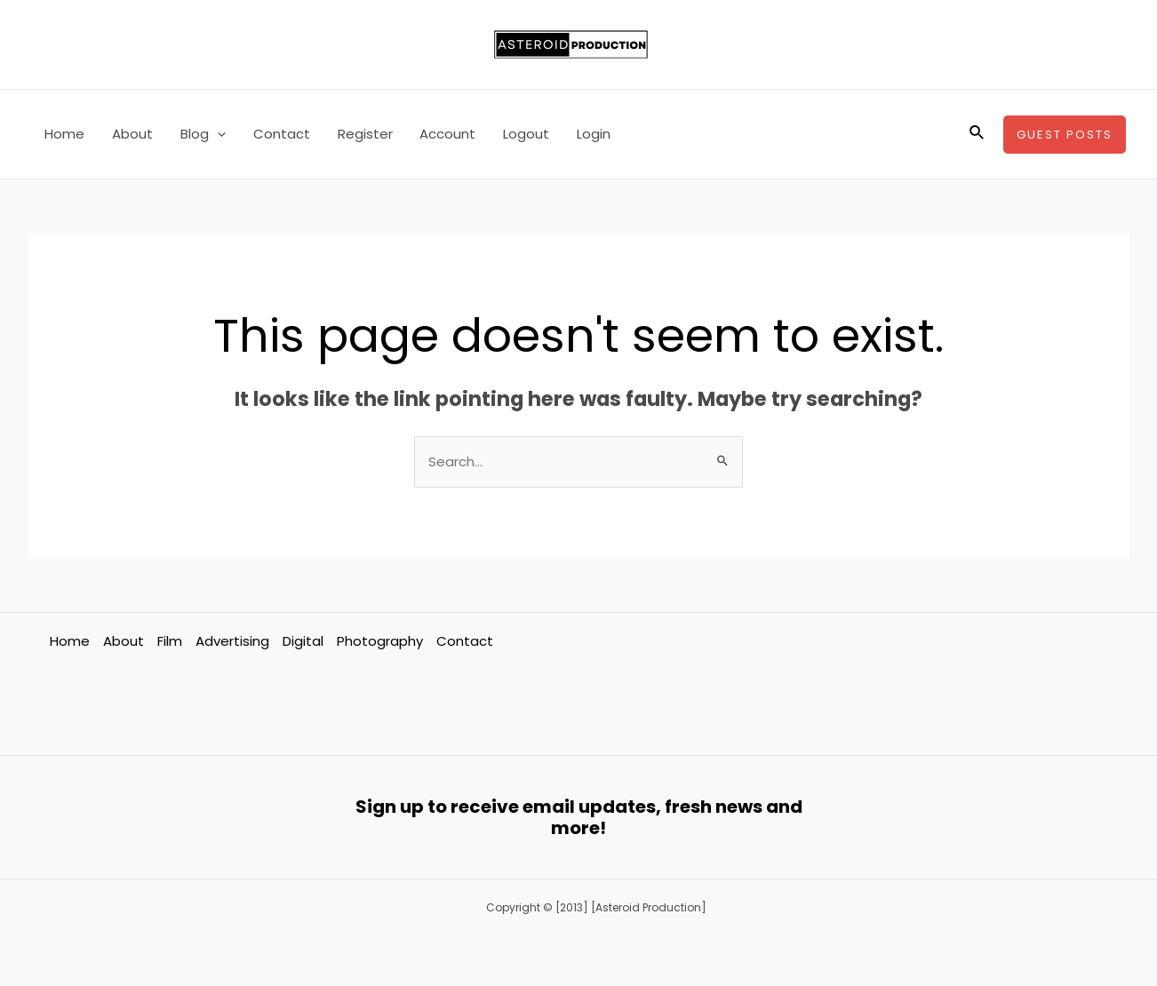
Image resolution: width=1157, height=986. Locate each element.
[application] (215, 134)
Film (169, 641)
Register (361, 133)
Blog (201, 134)
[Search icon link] (977, 134)
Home (64, 133)
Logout (522, 133)
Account (444, 133)
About (131, 133)
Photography (380, 641)
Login (588, 133)
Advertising (232, 641)
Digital (303, 641)
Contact (279, 133)
